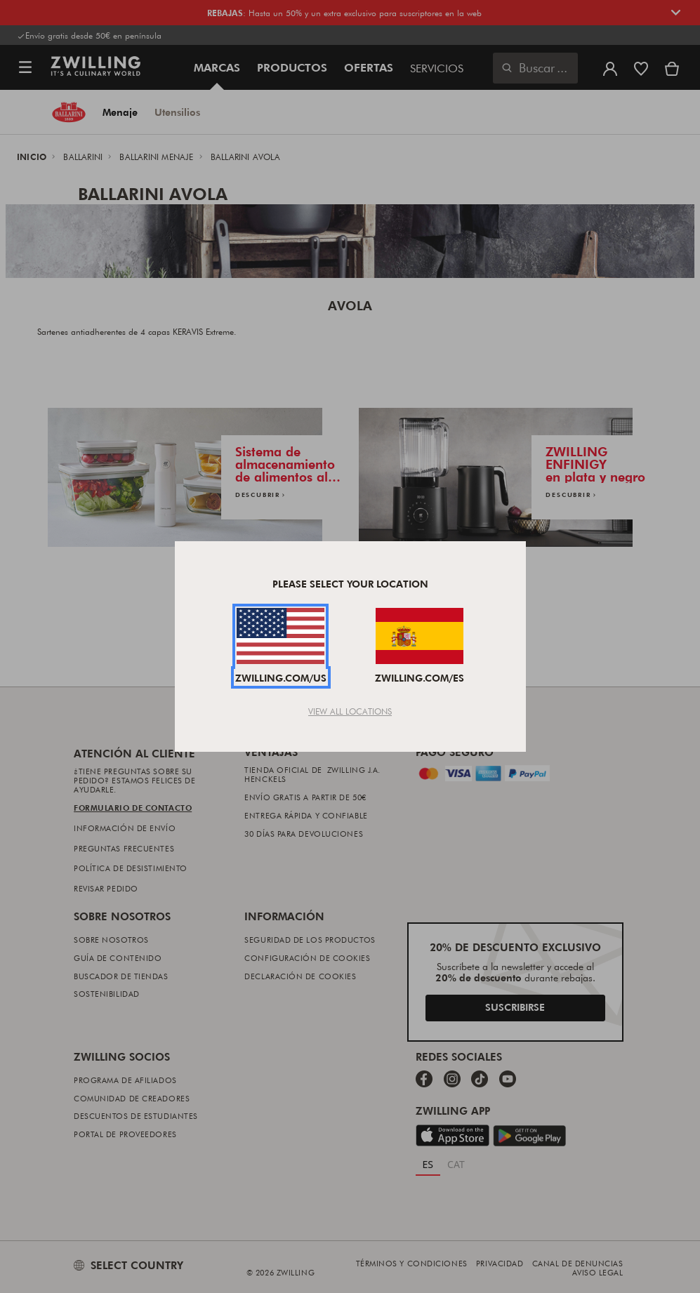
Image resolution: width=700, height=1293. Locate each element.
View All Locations (350, 711)
